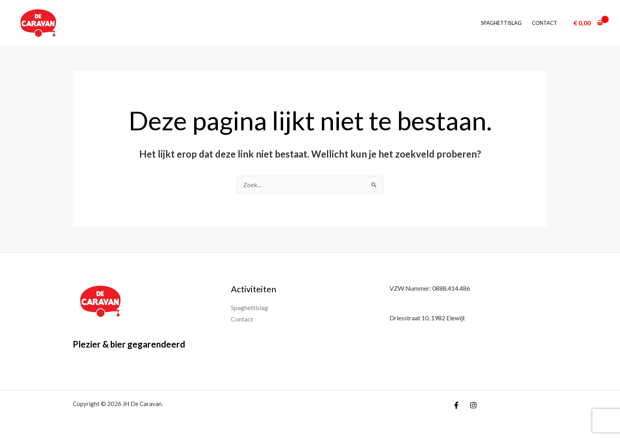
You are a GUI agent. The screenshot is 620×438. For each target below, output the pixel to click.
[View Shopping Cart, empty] (588, 23)
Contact (544, 23)
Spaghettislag (501, 23)
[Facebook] (456, 405)
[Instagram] (473, 405)
